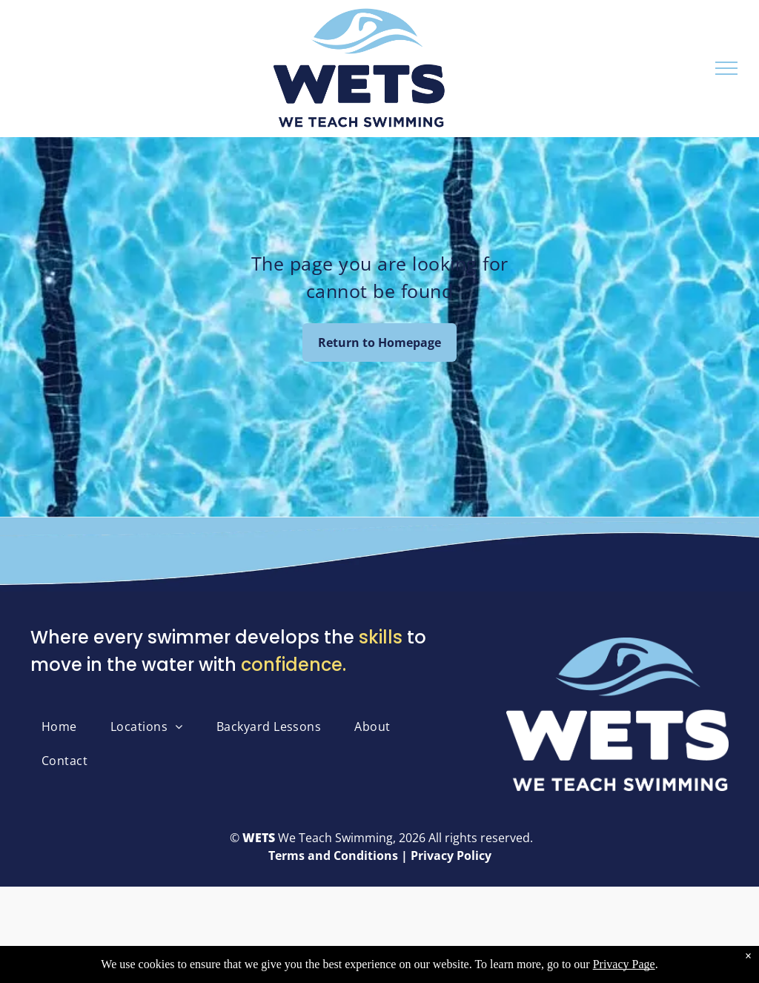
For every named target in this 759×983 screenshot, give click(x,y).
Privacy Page (624, 967)
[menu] (726, 68)
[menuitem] (64, 726)
